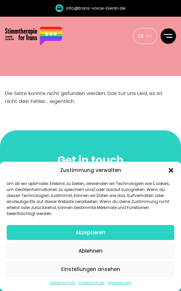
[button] (171, 170)
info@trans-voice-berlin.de (96, 8)
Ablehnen (90, 250)
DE (141, 35)
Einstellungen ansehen (90, 269)
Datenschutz (62, 283)
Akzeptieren (90, 232)
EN (149, 35)
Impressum (119, 283)
